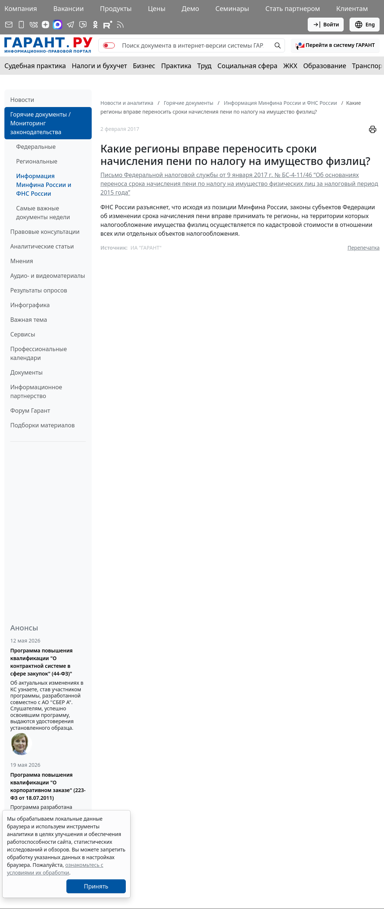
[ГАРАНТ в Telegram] (70, 24)
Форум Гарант (30, 410)
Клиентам (352, 8)
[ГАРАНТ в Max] (57, 24)
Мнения (21, 261)
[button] (335, 45)
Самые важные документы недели (43, 212)
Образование (324, 65)
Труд (204, 65)
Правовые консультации (45, 232)
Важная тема (28, 320)
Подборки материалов (42, 425)
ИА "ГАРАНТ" (146, 247)
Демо (190, 8)
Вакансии (68, 8)
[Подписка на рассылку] (8, 24)
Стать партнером (293, 8)
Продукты (116, 8)
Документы (26, 372)
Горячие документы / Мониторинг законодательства (40, 123)
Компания (20, 8)
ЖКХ (290, 65)
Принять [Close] (96, 886)
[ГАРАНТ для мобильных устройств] (21, 24)
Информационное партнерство (36, 391)
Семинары (232, 8)
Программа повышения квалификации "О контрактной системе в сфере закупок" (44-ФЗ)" (41, 662)
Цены (156, 8)
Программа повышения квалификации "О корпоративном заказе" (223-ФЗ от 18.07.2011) (47, 786)
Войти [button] (325, 24)
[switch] (109, 45)
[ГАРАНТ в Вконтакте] (33, 24)
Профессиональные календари (38, 353)
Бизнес (144, 65)
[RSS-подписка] (120, 24)
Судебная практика (35, 65)
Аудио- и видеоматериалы (47, 276)
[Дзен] (45, 24)
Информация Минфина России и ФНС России (43, 185)
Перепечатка (363, 247)
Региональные (36, 161)
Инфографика (30, 305)
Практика (176, 65)
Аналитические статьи (42, 246)
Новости (22, 100)
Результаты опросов (38, 290)
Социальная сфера (247, 65)
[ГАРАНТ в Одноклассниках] (95, 24)
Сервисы (22, 334)
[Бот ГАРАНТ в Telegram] (82, 24)
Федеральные (36, 147)
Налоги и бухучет (99, 65)
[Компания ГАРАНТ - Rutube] (107, 24)
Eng (364, 24)
